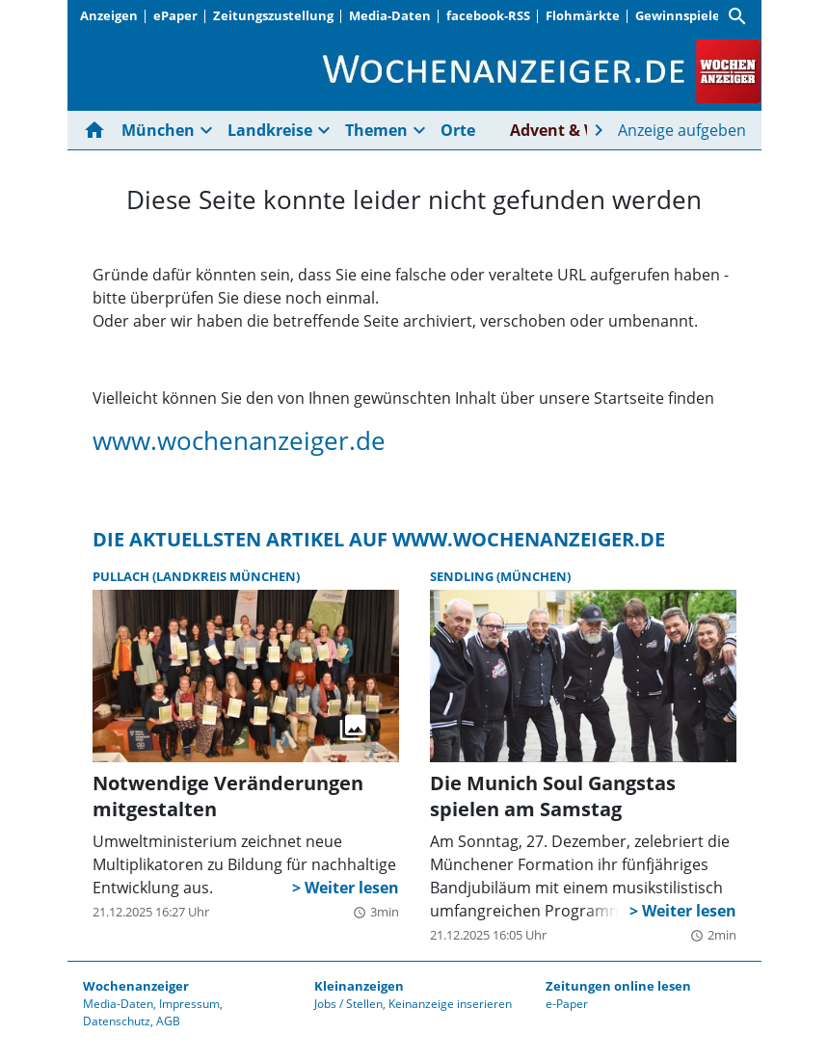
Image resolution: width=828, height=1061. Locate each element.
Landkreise (269, 130)
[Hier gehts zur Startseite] (98, 130)
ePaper (175, 15)
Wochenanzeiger (136, 986)
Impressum (189, 1003)
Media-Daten (390, 15)
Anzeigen (109, 15)
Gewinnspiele (677, 15)
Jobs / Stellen (348, 1003)
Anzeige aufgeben (682, 130)
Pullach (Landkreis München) (196, 576)
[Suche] (737, 16)
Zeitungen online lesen (618, 986)
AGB (168, 1021)
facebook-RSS (488, 15)
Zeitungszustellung (273, 15)
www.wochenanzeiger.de (239, 440)
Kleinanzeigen (359, 986)
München (158, 130)
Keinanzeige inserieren (450, 1003)
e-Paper (567, 1003)
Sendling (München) (500, 576)
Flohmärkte (583, 15)
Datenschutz (116, 1021)
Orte (458, 130)
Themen (376, 130)
